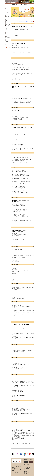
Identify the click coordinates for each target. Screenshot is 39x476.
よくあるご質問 (12, 4)
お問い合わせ (17, 4)
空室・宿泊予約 (26, 4)
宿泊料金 (22, 4)
